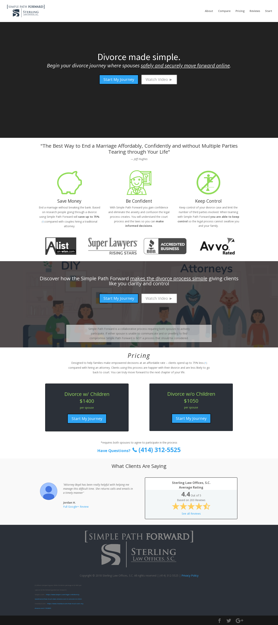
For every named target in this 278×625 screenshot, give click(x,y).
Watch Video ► (159, 79)
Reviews (255, 11)
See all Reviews (191, 513)
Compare (224, 11)
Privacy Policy (189, 575)
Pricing (240, 11)
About (209, 11)
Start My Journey (118, 79)
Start (268, 11)
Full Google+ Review (76, 506)
